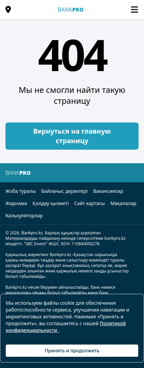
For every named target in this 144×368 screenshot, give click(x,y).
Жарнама (16, 203)
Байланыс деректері (64, 191)
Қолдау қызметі (51, 203)
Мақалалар (123, 203)
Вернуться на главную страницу (72, 136)
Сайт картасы (89, 203)
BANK (71, 9)
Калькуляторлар (24, 215)
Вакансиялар (108, 191)
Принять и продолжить (71, 350)
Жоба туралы (20, 191)
